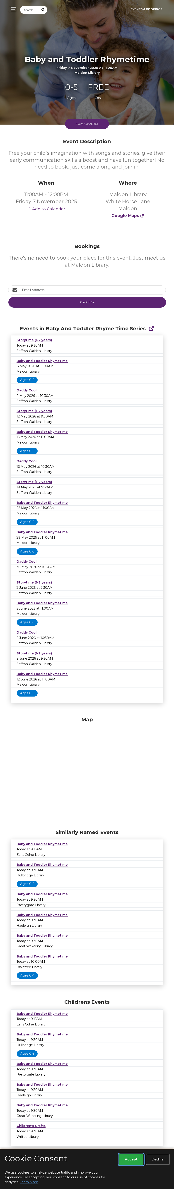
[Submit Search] (43, 10)
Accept (131, 1159)
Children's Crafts (31, 1126)
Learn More (29, 1182)
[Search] (29, 10)
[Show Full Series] (151, 329)
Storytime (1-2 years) (34, 340)
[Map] (87, 772)
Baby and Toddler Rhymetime (42, 361)
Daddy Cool (26, 390)
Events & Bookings (146, 9)
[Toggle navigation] (12, 9)
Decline (158, 1159)
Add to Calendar (46, 208)
